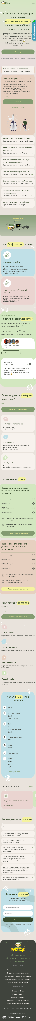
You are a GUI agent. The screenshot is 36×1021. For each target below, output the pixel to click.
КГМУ (10, 759)
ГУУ (9, 740)
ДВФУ (10, 745)
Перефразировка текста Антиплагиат (18, 979)
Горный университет (15, 737)
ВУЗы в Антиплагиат (18, 997)
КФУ (9, 767)
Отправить (18, 920)
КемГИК (10, 761)
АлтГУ (10, 707)
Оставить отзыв (11, 353)
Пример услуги (18, 107)
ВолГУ (10, 732)
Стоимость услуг (18, 994)
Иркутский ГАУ (13, 753)
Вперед (18, 52)
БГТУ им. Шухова (14, 713)
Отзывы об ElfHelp (18, 991)
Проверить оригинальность (18, 589)
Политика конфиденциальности (18, 1003)
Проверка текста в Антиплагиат (18, 970)
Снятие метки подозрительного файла (18, 976)
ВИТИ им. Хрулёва (14, 729)
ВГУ (9, 726)
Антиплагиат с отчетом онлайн (18, 982)
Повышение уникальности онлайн (18, 973)
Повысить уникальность (18, 409)
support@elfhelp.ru (18, 961)
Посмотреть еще (14, 772)
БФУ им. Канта (13, 719)
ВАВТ (9, 724)
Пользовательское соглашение (18, 1000)
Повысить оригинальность (18, 533)
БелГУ (10, 716)
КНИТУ (10, 764)
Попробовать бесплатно (18, 617)
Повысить (18, 102)
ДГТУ (10, 748)
